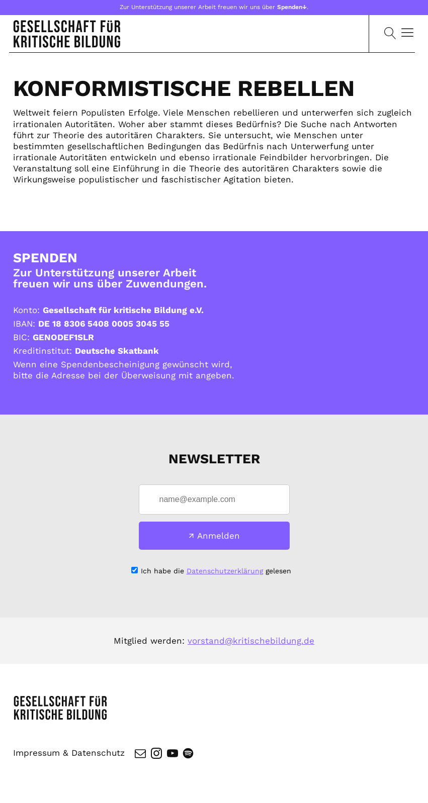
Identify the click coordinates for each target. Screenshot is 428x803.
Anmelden (218, 536)
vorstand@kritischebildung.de (251, 641)
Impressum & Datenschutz (69, 753)
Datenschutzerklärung (225, 571)
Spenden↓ (292, 7)
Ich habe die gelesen (216, 571)
